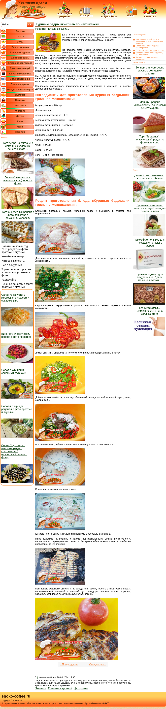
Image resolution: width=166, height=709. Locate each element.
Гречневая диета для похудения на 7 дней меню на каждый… (150, 277)
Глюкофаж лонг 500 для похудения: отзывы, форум (150, 242)
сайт (106, 703)
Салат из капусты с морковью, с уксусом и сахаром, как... (15, 297)
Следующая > (97, 664)
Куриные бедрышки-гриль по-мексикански (67, 24)
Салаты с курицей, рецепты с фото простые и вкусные (16, 409)
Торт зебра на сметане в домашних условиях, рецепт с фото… (18, 146)
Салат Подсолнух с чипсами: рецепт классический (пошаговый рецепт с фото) (14, 451)
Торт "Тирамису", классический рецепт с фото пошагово (150, 139)
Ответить (40, 688)
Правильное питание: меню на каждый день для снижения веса (149, 208)
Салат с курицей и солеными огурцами (13, 371)
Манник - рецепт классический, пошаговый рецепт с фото (150, 105)
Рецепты (41, 28)
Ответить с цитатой (60, 688)
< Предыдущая (69, 664)
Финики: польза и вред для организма (147, 58)
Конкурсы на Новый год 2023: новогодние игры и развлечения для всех (149, 41)
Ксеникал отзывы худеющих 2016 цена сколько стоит (150, 311)
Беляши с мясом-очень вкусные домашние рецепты (149, 70)
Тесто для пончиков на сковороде (150, 50)
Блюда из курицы (58, 28)
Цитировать (81, 688)
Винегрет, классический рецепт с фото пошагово (16, 335)
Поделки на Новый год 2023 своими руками (147, 47)
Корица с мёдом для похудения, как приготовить (149, 54)
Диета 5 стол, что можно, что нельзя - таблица (149, 177)
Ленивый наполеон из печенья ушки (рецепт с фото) (17, 180)
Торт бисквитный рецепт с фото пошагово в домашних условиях (18, 215)
